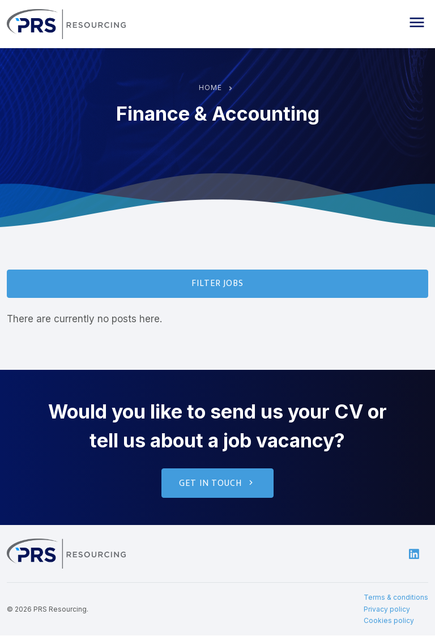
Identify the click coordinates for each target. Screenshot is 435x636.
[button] (417, 22)
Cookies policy (389, 621)
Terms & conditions (396, 598)
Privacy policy (387, 609)
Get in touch (217, 484)
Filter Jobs (217, 283)
